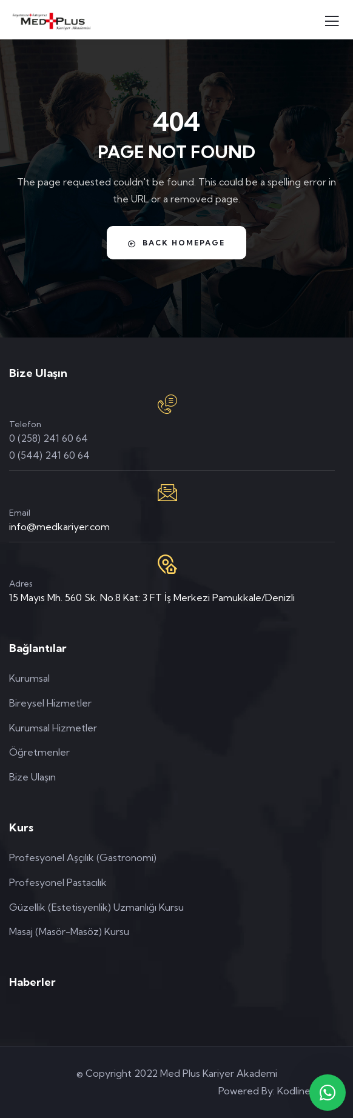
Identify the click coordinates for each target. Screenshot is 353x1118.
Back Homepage (176, 243)
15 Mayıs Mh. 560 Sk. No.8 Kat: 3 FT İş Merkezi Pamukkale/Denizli (152, 597)
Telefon (25, 424)
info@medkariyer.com (59, 527)
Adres (21, 583)
